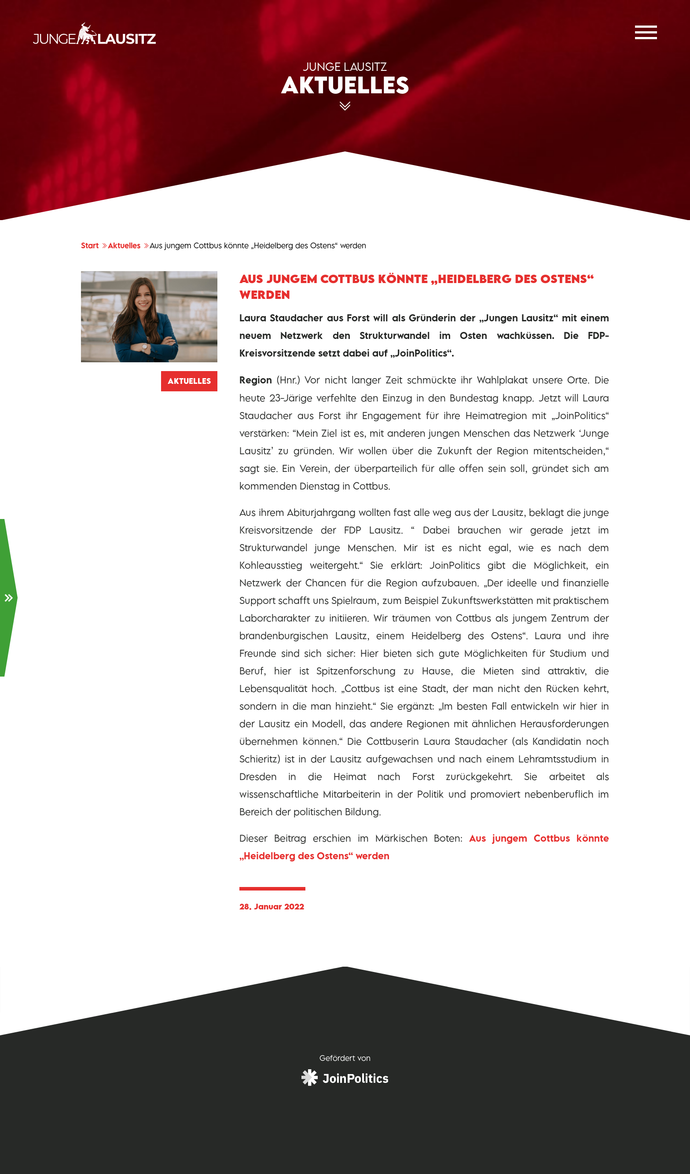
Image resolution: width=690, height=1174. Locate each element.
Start (94, 245)
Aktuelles (129, 245)
